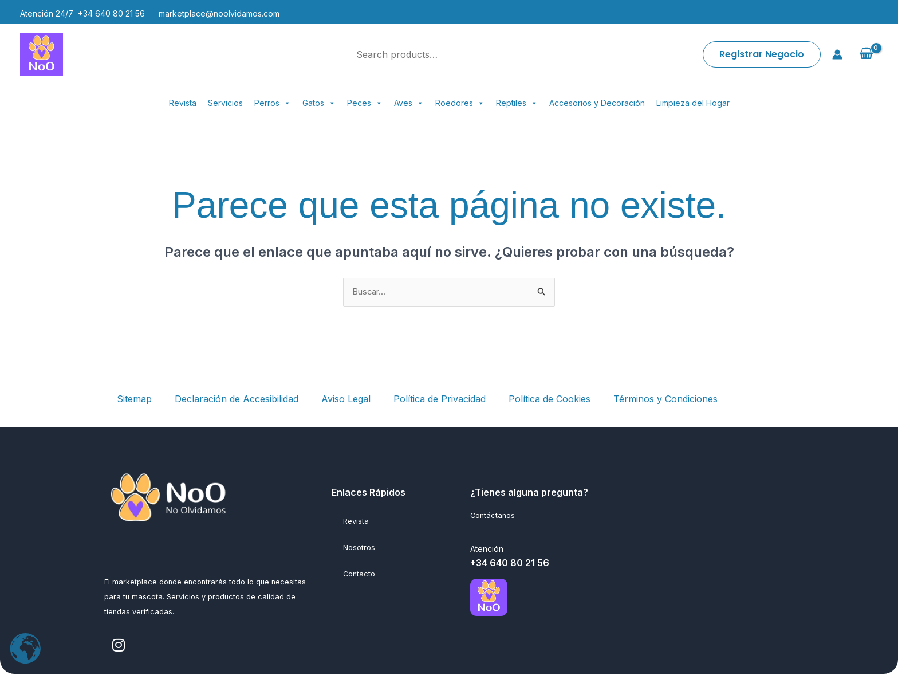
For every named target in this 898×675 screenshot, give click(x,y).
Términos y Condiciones (665, 399)
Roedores (460, 103)
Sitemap (134, 399)
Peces (365, 103)
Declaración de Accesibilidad (236, 399)
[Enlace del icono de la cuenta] (837, 54)
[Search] (525, 54)
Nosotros (359, 548)
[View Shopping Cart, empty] (866, 54)
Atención (486, 550)
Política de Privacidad (439, 399)
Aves (409, 103)
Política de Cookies (549, 399)
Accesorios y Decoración (597, 103)
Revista (182, 103)
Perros (272, 103)
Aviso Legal (346, 399)
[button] (762, 54)
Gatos (319, 103)
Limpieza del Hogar (693, 103)
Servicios (225, 103)
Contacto (359, 574)
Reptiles (517, 103)
